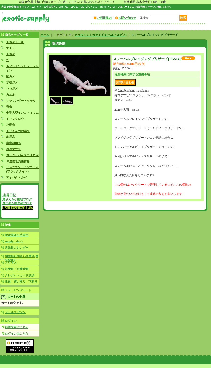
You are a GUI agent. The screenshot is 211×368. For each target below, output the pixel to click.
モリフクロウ (15, 119)
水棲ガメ (12, 82)
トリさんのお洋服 (18, 131)
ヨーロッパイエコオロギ (22, 155)
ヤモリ (10, 48)
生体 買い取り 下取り (21, 281)
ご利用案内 (104, 18)
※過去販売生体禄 (18, 161)
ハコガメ (12, 88)
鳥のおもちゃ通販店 (17, 208)
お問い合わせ (127, 18)
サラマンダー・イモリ (21, 100)
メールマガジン (15, 312)
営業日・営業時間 (16, 269)
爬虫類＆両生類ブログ (17, 203)
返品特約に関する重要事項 (132, 74)
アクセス (11, 262)
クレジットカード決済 (19, 275)
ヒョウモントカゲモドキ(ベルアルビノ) (101, 35)
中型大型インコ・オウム (22, 112)
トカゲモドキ (15, 42)
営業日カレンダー (16, 247)
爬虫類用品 (13, 143)
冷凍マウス (13, 149)
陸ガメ (10, 76)
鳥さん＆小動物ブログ (17, 199)
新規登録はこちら (16, 327)
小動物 (10, 125)
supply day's (14, 241)
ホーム (44, 35)
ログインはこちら (16, 333)
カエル (10, 94)
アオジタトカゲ (16, 177)
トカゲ (10, 54)
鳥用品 (10, 137)
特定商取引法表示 (16, 235)
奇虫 (9, 106)
